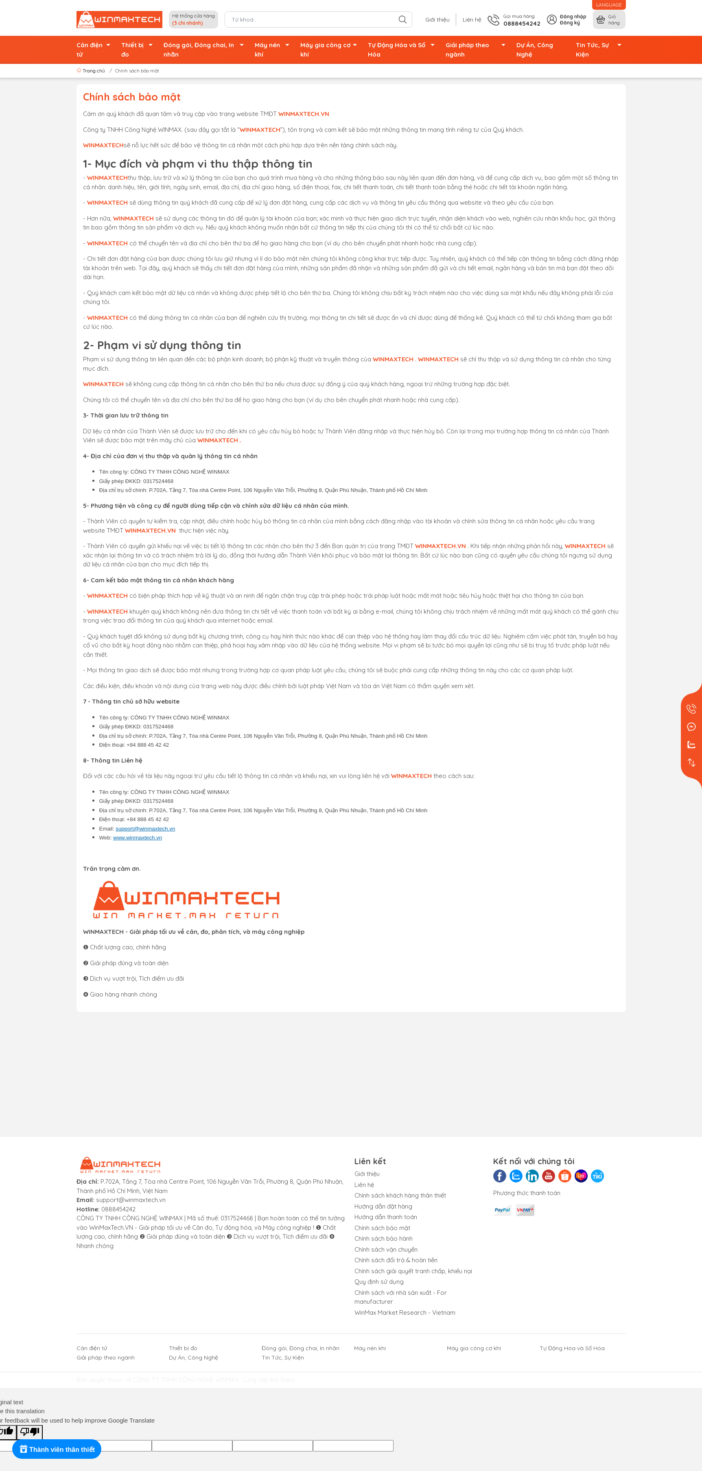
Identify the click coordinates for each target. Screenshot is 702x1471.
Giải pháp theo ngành (478, 50)
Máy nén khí (274, 50)
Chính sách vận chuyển (386, 1249)
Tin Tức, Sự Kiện (601, 50)
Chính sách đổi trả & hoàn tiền (395, 1260)
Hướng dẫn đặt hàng (383, 1206)
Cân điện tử (96, 50)
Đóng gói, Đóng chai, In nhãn (206, 50)
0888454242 (118, 1209)
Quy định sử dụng (379, 1281)
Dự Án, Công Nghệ (534, 49)
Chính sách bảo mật (382, 1228)
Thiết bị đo (139, 50)
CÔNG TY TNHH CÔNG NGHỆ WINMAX (186, 1380)
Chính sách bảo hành (383, 1238)
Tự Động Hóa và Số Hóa (403, 50)
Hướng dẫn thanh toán (385, 1217)
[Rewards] (56, 1449)
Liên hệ (472, 19)
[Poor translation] (30, 1432)
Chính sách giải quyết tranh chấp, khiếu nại (413, 1271)
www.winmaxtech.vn (137, 838)
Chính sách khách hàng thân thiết (400, 1195)
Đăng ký (570, 23)
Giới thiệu (437, 19)
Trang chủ (91, 71)
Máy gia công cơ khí (330, 50)
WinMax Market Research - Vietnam (404, 1312)
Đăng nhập (573, 16)
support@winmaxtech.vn (145, 829)
